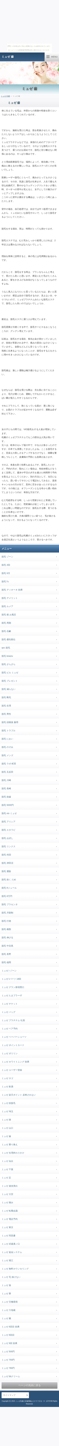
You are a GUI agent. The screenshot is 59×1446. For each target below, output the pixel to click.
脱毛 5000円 (8, 805)
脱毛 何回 (6, 854)
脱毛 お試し (7, 838)
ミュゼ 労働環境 (10, 1302)
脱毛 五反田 (7, 772)
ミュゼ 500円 (8, 1351)
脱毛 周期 (6, 623)
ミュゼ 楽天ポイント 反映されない (19, 1095)
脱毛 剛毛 (6, 697)
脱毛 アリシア (8, 821)
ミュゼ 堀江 (7, 1260)
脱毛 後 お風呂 (9, 614)
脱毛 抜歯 (6, 796)
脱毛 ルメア (7, 606)
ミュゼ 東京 (7, 1227)
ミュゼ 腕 (6, 1318)
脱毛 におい (7, 739)
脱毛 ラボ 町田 (9, 763)
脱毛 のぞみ (7, 747)
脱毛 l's (5, 581)
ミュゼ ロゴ (7, 1078)
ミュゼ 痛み (7, 1202)
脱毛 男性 (6, 714)
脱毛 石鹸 (6, 631)
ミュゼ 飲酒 (7, 1086)
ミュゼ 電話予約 (10, 1219)
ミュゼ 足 (6, 1177)
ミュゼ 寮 (6, 1293)
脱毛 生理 (6, 705)
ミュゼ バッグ (8, 1012)
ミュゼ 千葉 (7, 1169)
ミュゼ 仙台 (7, 1161)
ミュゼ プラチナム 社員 (13, 1020)
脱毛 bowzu (7, 656)
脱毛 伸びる (7, 937)
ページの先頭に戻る (29, 1385)
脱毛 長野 (6, 954)
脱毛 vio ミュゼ (9, 813)
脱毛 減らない (8, 689)
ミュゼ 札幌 (5, 96)
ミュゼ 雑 (6, 1119)
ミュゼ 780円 (8, 1368)
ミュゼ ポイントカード (13, 1045)
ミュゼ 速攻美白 (10, 1186)
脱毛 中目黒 (7, 946)
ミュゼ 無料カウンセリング (15, 1268)
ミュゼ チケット (10, 1003)
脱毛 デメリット (10, 598)
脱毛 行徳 (6, 921)
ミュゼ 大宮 (7, 1194)
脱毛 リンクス (8, 846)
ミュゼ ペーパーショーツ (14, 1037)
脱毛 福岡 (6, 962)
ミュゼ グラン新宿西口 (13, 987)
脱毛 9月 (6, 573)
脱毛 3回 (6, 565)
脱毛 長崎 (6, 788)
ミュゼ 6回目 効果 (11, 1326)
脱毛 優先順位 (8, 639)
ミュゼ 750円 (8, 1360)
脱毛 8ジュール (9, 888)
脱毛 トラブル (8, 730)
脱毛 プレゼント (10, 681)
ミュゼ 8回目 (8, 1335)
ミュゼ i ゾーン (9, 970)
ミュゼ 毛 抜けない (11, 1277)
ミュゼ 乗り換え (10, 1144)
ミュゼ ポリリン (10, 1053)
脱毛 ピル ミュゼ (10, 672)
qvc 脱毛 (6, 647)
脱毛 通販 (6, 871)
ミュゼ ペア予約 (10, 1028)
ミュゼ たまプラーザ (12, 995)
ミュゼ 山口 (7, 1128)
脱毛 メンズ (7, 755)
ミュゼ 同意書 (8, 1235)
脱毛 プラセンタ (10, 904)
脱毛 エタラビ (8, 830)
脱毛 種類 (6, 929)
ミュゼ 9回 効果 (9, 1343)
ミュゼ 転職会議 (10, 1210)
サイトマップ (9, 1395)
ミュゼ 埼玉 (7, 1111)
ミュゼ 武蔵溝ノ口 (11, 1244)
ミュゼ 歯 (8, 56)
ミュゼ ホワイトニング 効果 (15, 1061)
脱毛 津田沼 (7, 863)
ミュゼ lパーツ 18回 (11, 979)
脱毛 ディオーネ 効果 (12, 589)
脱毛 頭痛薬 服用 (10, 722)
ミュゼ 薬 (6, 1285)
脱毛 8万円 (7, 896)
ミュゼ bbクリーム (11, 1376)
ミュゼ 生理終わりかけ (13, 1153)
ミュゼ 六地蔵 (8, 1310)
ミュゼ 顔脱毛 (8, 1103)
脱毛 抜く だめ (9, 879)
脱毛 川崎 (6, 780)
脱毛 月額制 (7, 912)
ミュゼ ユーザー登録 (12, 1070)
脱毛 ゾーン (7, 556)
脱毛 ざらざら (8, 664)
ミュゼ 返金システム (12, 1252)
